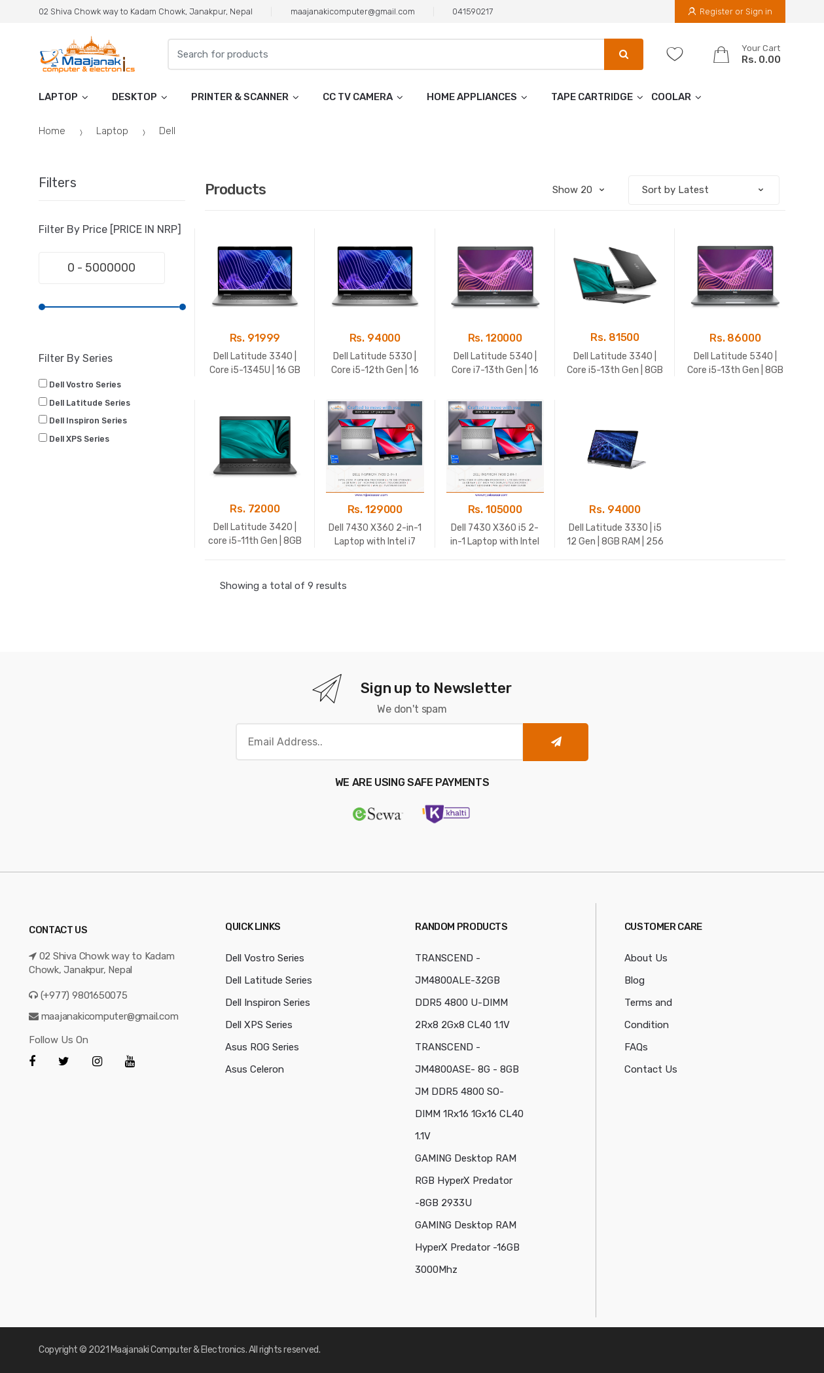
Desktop (134, 97)
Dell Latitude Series (89, 403)
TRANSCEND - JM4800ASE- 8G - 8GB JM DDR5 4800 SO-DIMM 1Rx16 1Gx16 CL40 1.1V (469, 1091)
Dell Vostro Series (85, 384)
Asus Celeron (254, 1069)
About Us (646, 958)
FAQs (636, 1047)
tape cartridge (592, 97)
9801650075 (100, 995)
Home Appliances (472, 97)
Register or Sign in (730, 11)
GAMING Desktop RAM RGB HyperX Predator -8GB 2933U (465, 1180)
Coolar (671, 97)
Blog (634, 980)
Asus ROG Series (262, 1047)
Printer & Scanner (240, 97)
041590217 (472, 11)
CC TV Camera (358, 97)
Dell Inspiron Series (88, 420)
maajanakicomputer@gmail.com (353, 11)
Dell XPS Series (79, 439)
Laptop (58, 97)
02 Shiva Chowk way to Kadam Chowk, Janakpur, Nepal (146, 11)
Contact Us (650, 1069)
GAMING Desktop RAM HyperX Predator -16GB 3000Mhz (467, 1247)
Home (52, 131)
